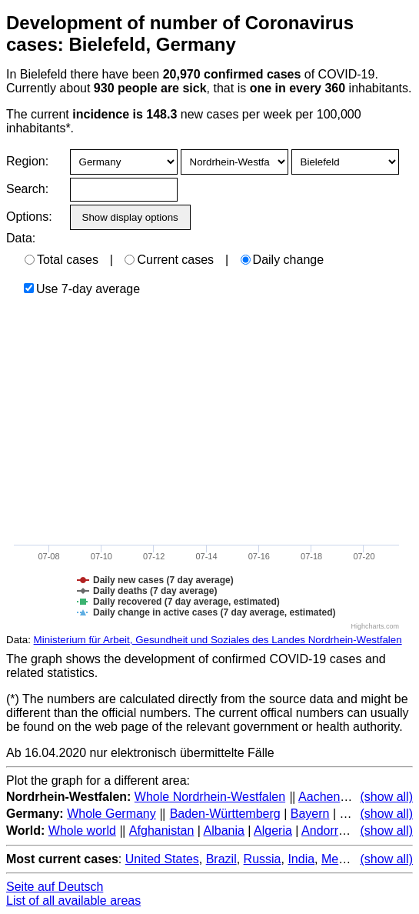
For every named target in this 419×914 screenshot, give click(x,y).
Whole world (82, 830)
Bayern (310, 813)
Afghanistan (162, 830)
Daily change (282, 259)
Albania (224, 830)
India (301, 859)
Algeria (273, 830)
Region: (27, 161)
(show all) (387, 796)
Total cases (61, 259)
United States (162, 859)
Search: (27, 188)
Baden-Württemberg (225, 813)
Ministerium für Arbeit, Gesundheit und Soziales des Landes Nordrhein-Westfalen (218, 639)
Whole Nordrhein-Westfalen (210, 796)
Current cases (169, 259)
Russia (262, 859)
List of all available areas (73, 900)
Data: (20, 238)
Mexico (341, 859)
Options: (29, 216)
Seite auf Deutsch (54, 886)
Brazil (221, 859)
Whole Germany (111, 813)
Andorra (323, 830)
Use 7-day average (82, 288)
